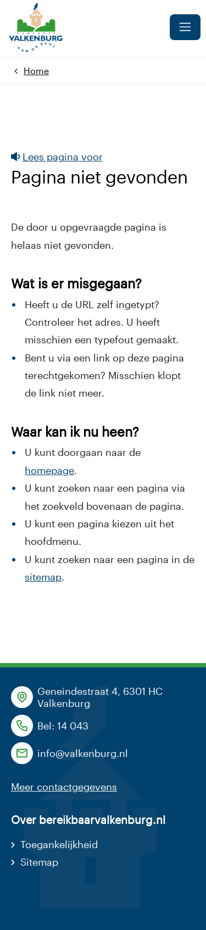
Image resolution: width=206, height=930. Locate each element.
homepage (49, 470)
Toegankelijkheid (59, 844)
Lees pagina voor (57, 157)
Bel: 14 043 (62, 726)
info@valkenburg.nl (82, 753)
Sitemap (39, 862)
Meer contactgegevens (64, 787)
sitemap (43, 577)
